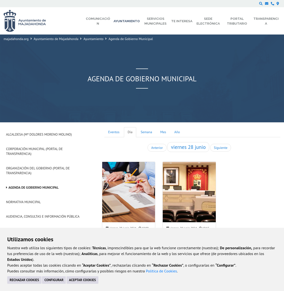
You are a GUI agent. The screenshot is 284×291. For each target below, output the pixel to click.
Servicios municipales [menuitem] (155, 21)
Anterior (157, 148)
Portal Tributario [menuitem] (237, 21)
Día (130, 132)
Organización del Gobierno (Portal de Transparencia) (38, 170)
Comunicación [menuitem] (98, 21)
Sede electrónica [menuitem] (208, 21)
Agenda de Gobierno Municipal (33, 187)
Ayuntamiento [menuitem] (127, 21)
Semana (146, 132)
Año (177, 132)
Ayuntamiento (93, 39)
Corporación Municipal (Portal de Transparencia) (34, 151)
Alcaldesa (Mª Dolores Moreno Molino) (39, 134)
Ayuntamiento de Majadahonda (56, 39)
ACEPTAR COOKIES (82, 280)
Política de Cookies (161, 271)
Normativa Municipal (23, 202)
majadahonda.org (16, 39)
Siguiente (220, 148)
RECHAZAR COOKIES (24, 280)
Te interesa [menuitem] (181, 21)
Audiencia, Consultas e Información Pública (43, 216)
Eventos (114, 132)
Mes (163, 132)
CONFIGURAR (53, 280)
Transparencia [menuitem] (266, 21)
